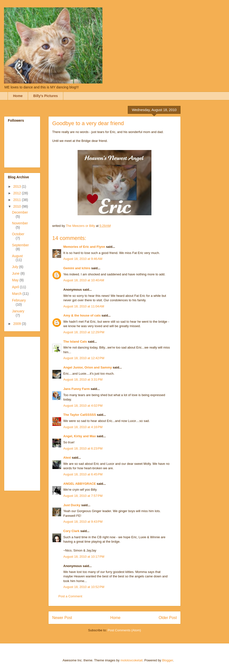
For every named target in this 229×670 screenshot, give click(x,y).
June (16, 273)
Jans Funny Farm (76, 389)
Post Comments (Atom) (124, 630)
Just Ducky (71, 505)
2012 (17, 193)
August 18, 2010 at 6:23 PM (82, 448)
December (20, 212)
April (16, 287)
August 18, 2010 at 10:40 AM (83, 280)
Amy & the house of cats (82, 315)
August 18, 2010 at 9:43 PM (82, 521)
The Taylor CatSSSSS (79, 415)
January (18, 311)
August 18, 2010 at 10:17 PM (83, 556)
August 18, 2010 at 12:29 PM (83, 332)
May (15, 280)
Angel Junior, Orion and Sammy (87, 367)
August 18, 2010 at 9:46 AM (82, 259)
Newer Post (62, 618)
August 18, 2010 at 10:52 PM (83, 587)
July (15, 267)
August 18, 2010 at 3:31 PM (82, 379)
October (18, 234)
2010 (17, 206)
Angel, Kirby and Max (79, 436)
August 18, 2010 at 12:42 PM (83, 358)
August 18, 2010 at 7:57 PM (82, 496)
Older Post (168, 618)
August (17, 256)
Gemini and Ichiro (76, 268)
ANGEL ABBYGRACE (79, 484)
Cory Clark (71, 531)
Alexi (67, 457)
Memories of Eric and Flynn (84, 247)
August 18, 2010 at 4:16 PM (82, 427)
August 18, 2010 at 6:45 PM (82, 474)
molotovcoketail (131, 660)
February (19, 300)
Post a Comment (70, 596)
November (20, 223)
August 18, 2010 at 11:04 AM (83, 306)
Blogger (167, 660)
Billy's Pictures (45, 96)
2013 (17, 186)
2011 (17, 200)
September (20, 245)
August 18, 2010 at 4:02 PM (82, 405)
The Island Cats (75, 341)
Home (18, 96)
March (17, 294)
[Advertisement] (27, 412)
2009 (17, 324)
